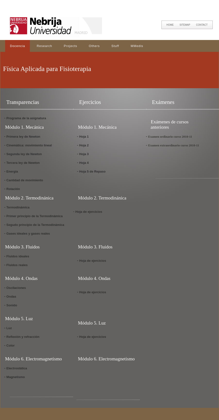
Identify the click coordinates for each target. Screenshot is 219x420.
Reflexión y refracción (22, 337)
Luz (9, 328)
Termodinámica (17, 207)
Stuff (115, 46)
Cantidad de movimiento (24, 180)
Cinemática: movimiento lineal (29, 145)
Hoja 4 (84, 163)
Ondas (11, 296)
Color (10, 345)
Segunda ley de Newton (24, 154)
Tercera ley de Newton (23, 163)
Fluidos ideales (17, 256)
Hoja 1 (84, 136)
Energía (12, 171)
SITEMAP (185, 25)
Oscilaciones (16, 288)
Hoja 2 (84, 145)
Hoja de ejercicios (88, 212)
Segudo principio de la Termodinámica (35, 225)
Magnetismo (15, 377)
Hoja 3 (84, 154)
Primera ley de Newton (23, 136)
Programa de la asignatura (26, 118)
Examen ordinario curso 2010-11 (170, 136)
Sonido (11, 305)
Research (44, 46)
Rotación (13, 189)
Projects (70, 46)
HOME (170, 25)
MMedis (137, 46)
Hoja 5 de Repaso (92, 171)
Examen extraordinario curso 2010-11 (173, 145)
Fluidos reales (16, 265)
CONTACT (202, 25)
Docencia (17, 46)
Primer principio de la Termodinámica (34, 216)
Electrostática (16, 368)
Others (94, 46)
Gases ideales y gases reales (28, 233)
